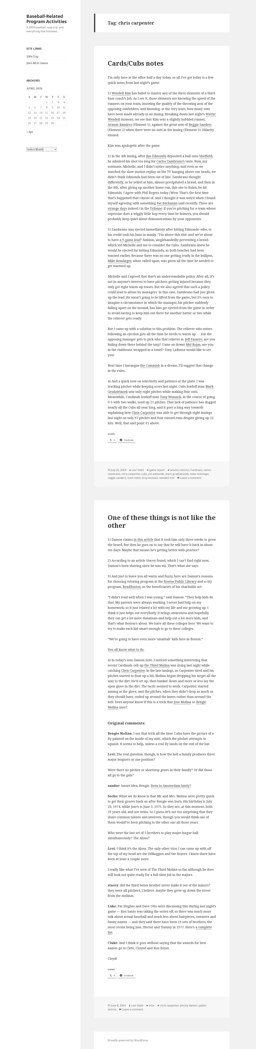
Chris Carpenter (144, 413)
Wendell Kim (121, 93)
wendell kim (166, 478)
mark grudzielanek (177, 474)
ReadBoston (132, 587)
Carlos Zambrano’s (170, 161)
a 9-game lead (130, 240)
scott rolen (134, 478)
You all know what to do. (126, 649)
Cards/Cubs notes (135, 63)
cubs (144, 474)
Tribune (156, 208)
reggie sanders (117, 478)
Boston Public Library (180, 581)
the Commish (150, 365)
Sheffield (205, 156)
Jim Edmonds (156, 156)
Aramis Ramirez (120, 124)
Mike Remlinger (119, 261)
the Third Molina (157, 665)
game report (157, 470)
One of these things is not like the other (162, 521)
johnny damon (188, 1005)
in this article (143, 539)
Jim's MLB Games (37, 63)
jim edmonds (156, 474)
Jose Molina (182, 702)
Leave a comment (190, 478)
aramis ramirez (179, 470)
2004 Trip (32, 56)
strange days (117, 208)
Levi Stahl (138, 470)
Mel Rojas (193, 344)
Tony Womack (170, 397)
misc (152, 1005)
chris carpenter (131, 474)
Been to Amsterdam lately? (171, 786)
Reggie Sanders (200, 124)
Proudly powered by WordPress (128, 1040)
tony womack (150, 478)
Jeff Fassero (193, 339)
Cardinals (196, 470)
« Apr (29, 132)
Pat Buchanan (167, 203)
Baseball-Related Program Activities (46, 18)
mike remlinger (199, 474)
